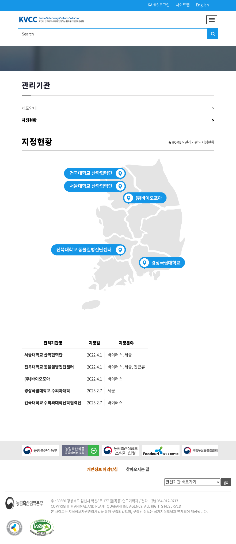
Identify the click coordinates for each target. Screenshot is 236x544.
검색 (212, 34)
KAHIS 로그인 (159, 4)
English (202, 4)
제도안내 (118, 108)
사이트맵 (183, 4)
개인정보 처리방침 (102, 469)
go (226, 482)
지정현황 (118, 120)
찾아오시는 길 (137, 469)
